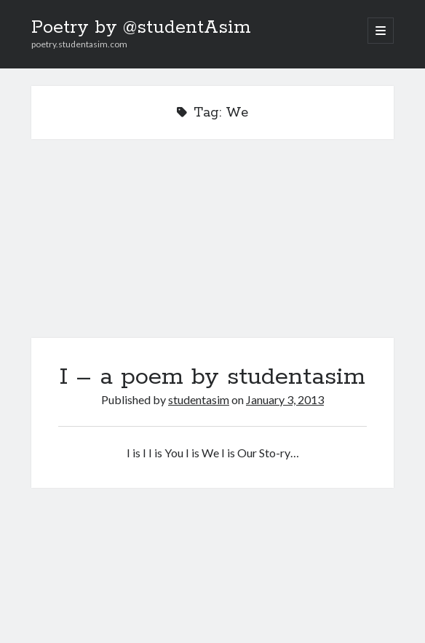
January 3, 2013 (285, 399)
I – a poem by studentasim (212, 247)
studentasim (198, 399)
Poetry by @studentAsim (141, 27)
